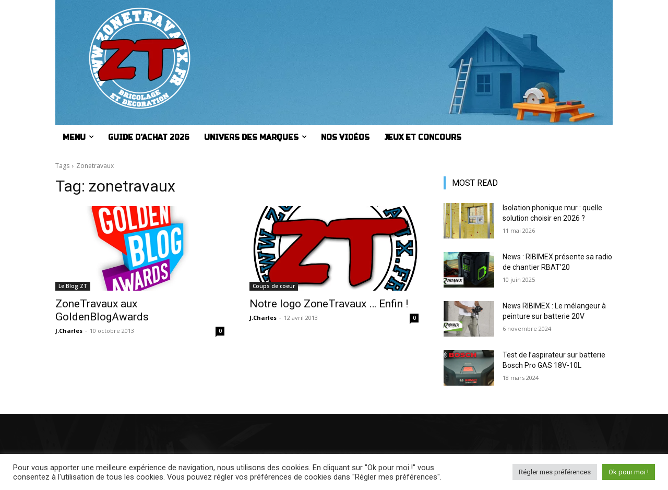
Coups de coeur (274, 286)
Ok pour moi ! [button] (629, 472)
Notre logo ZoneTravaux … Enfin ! (328, 303)
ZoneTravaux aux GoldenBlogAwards (102, 310)
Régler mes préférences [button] (555, 472)
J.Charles (68, 330)
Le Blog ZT (72, 286)
